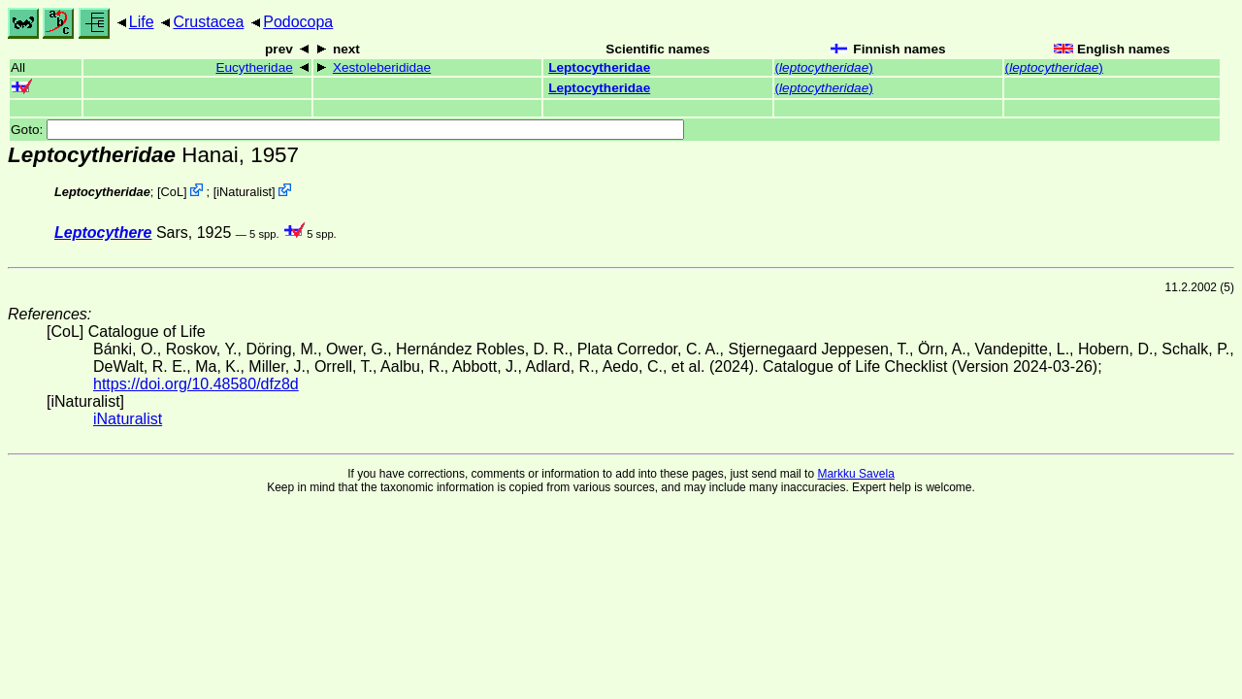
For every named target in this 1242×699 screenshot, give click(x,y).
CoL (172, 191)
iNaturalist (244, 191)
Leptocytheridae (599, 67)
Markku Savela (855, 474)
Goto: (347, 129)
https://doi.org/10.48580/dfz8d (196, 384)
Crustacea (208, 22)
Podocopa (298, 22)
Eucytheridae (253, 67)
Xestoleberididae (382, 67)
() (824, 67)
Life (141, 22)
